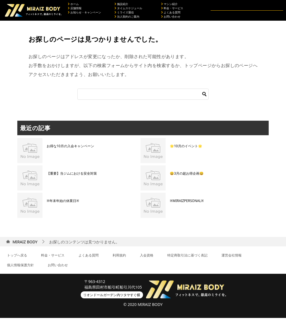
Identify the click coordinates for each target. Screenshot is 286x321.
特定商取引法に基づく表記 (187, 258)
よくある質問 (170, 14)
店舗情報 (75, 10)
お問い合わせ (170, 18)
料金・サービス (172, 10)
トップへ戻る (17, 258)
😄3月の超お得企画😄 (187, 176)
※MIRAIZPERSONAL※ (187, 203)
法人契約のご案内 (127, 18)
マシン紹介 (169, 6)
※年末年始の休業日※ (63, 203)
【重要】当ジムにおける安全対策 (72, 176)
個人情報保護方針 (20, 268)
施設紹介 (121, 6)
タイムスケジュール (128, 10)
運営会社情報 (231, 258)
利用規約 (119, 258)
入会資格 (146, 258)
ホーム (73, 6)
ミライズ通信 (124, 14)
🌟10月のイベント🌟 (186, 149)
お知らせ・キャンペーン (84, 14)
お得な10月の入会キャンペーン (70, 149)
